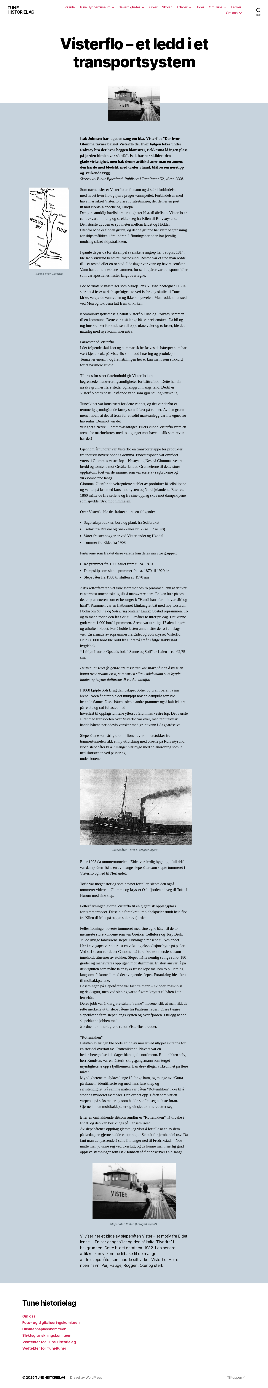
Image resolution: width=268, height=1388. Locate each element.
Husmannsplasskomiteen (45, 1329)
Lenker (236, 7)
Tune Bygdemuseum (94, 7)
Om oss (232, 13)
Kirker (153, 7)
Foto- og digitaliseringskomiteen (52, 1322)
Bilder (200, 7)
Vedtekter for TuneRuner (45, 1348)
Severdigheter (129, 7)
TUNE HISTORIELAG (21, 10)
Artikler (181, 7)
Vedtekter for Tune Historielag (50, 1342)
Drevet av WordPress (87, 1377)
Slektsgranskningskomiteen (48, 1335)
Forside (69, 7)
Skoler (167, 7)
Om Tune (216, 7)
